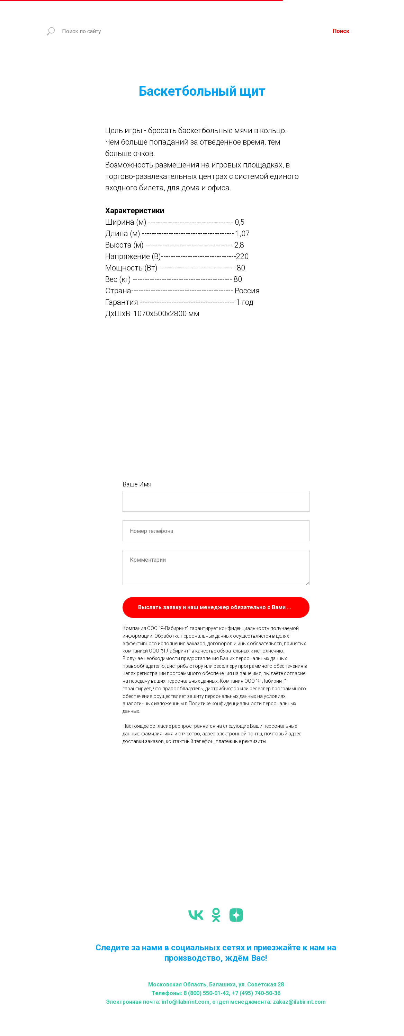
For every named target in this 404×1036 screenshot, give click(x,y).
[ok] (216, 915)
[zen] (236, 915)
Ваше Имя (137, 484)
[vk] (196, 915)
